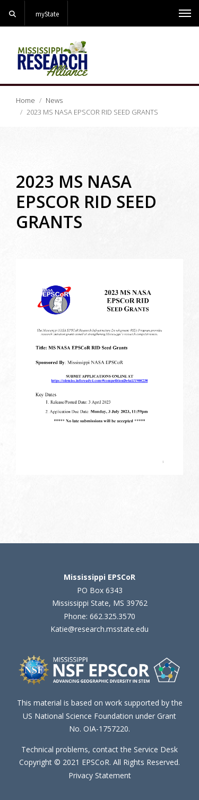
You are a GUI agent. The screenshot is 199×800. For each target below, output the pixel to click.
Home (25, 100)
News (54, 100)
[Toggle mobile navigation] (185, 13)
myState (47, 14)
